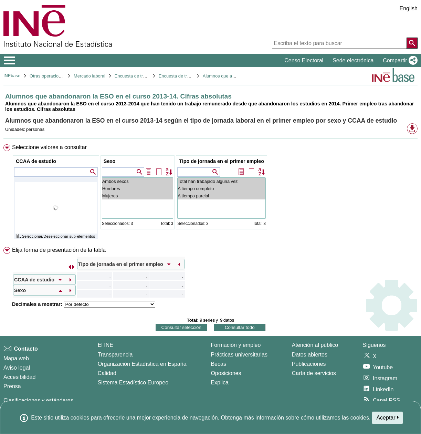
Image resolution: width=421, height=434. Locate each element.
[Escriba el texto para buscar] (339, 43)
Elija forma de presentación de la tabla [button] (59, 250)
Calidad (107, 373)
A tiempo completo (221, 188)
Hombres (137, 188)
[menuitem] (210, 194)
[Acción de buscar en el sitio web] (412, 43)
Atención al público (315, 345)
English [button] (409, 8)
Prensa (12, 386)
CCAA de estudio (36, 161)
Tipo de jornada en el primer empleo (221, 161)
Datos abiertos (309, 355)
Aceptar (387, 417)
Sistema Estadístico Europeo (133, 382)
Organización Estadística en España (142, 364)
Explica (220, 382)
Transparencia (115, 355)
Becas (218, 364)
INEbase (11, 75)
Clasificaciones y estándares (38, 400)
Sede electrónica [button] (353, 60)
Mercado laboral (89, 76)
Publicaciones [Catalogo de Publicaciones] (309, 364)
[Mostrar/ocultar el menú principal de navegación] (9, 60)
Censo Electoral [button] (303, 60)
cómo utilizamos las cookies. (336, 418)
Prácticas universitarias (239, 355)
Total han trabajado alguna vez (221, 181)
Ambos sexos (137, 181)
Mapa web (16, 358)
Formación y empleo (236, 345)
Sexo (109, 161)
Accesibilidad (19, 377)
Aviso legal (16, 368)
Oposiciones (226, 373)
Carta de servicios (314, 373)
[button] (399, 60)
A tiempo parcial (221, 195)
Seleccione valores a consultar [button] (49, 147)
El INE (105, 345)
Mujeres (137, 195)
